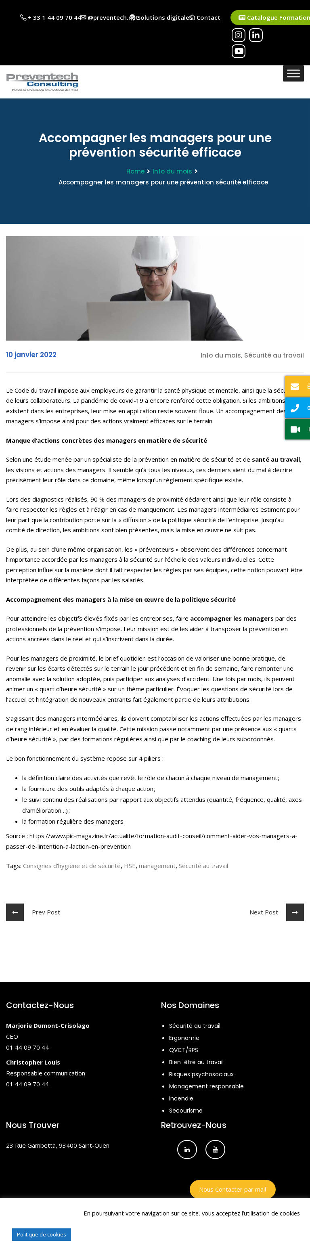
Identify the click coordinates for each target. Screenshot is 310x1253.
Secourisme (186, 1111)
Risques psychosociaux (201, 1074)
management (157, 866)
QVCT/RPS (183, 1050)
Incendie (181, 1098)
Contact (204, 17)
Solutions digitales (161, 17)
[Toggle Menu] (293, 73)
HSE (130, 866)
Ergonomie (184, 1038)
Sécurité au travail (203, 866)
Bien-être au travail (196, 1062)
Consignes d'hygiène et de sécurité (72, 866)
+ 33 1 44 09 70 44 (50, 17)
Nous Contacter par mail (232, 1189)
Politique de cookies (41, 1234)
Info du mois (172, 171)
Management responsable (206, 1086)
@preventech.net (109, 17)
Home (135, 171)
